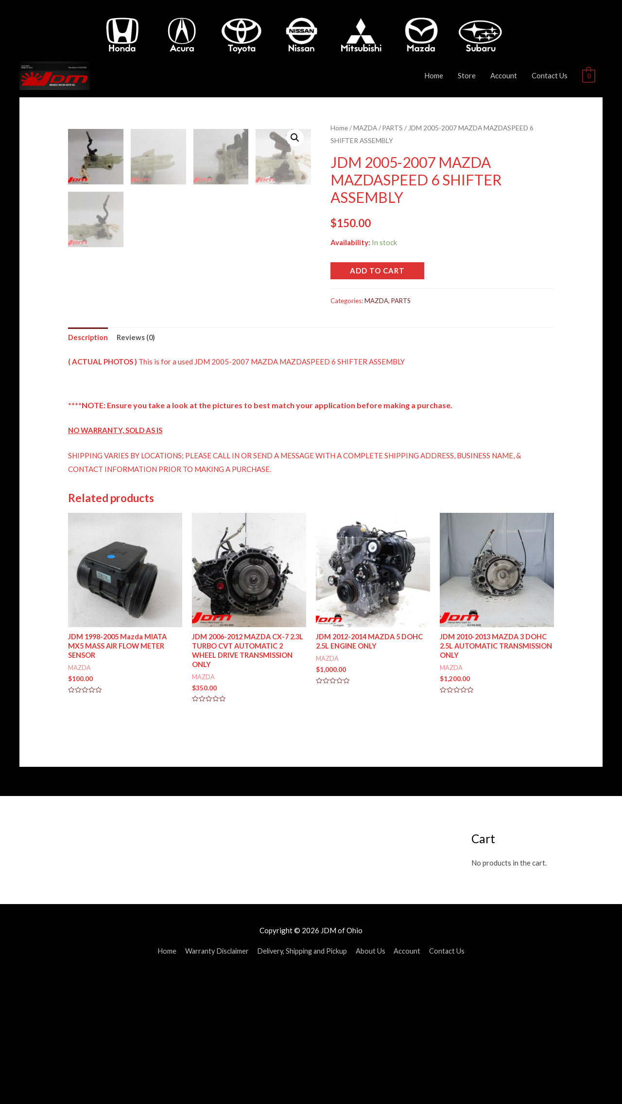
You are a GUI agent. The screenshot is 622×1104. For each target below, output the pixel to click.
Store (467, 75)
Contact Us (550, 75)
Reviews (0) (136, 461)
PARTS (393, 128)
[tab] (88, 462)
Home (433, 75)
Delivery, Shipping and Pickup (304, 1077)
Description (88, 461)
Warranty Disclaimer (214, 1077)
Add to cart (377, 270)
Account (503, 75)
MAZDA (365, 128)
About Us (374, 1077)
